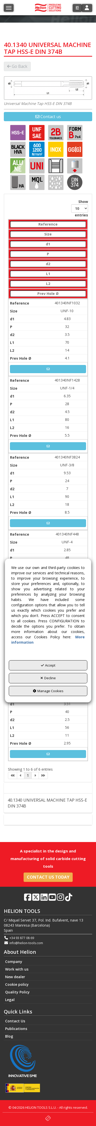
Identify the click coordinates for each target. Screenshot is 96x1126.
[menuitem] (48, 961)
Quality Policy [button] (17, 992)
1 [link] (28, 775)
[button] (77, 8)
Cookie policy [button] (17, 984)
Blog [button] (9, 1036)
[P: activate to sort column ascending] (48, 254)
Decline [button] (48, 678)
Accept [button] (48, 665)
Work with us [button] (16, 969)
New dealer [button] (15, 976)
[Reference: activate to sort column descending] (48, 224)
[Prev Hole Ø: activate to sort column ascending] (48, 294)
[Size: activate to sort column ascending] (48, 234)
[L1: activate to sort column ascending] (48, 274)
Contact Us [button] (15, 1021)
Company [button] (13, 961)
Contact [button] (48, 820)
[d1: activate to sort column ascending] (48, 244)
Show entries (79, 208)
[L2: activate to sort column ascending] (48, 284)
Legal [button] (10, 999)
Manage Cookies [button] (48, 691)
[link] (12, 775)
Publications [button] (16, 1028)
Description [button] (48, 788)
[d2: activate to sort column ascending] (48, 264)
